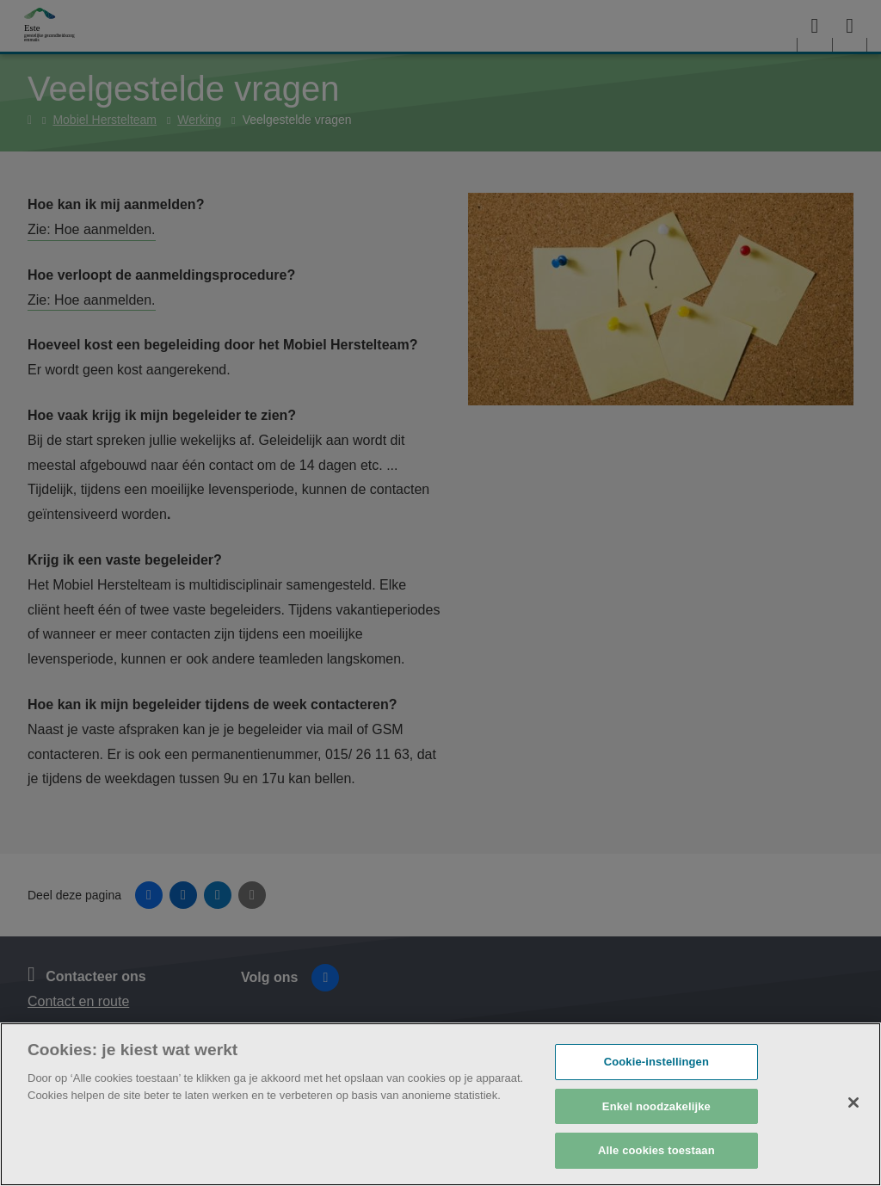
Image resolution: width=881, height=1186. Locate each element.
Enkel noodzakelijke (656, 1106)
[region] (440, 1104)
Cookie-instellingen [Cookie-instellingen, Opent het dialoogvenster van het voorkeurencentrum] (656, 1061)
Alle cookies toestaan (656, 1150)
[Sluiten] (853, 1102)
